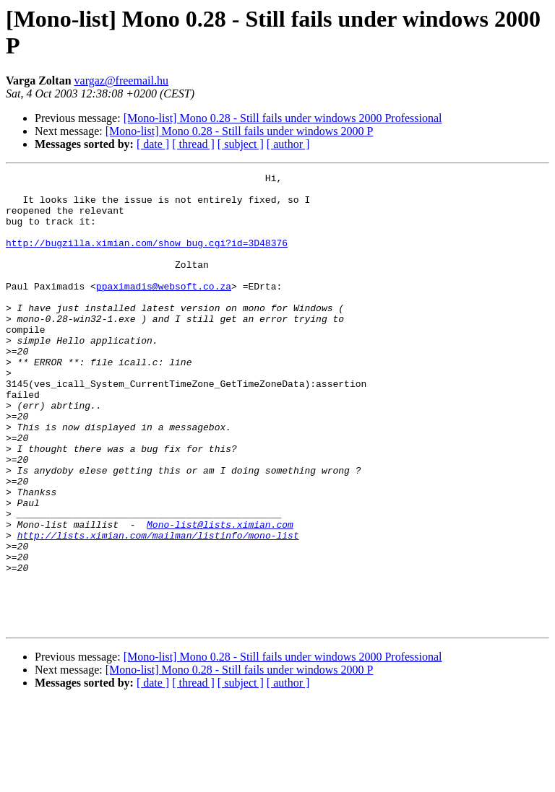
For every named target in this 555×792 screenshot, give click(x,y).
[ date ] (153, 144)
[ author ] (288, 144)
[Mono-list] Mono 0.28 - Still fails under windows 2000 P (240, 131)
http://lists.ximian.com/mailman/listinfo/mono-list (158, 608)
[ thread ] (193, 144)
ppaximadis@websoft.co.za (163, 309)
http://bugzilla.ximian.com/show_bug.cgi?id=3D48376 (147, 257)
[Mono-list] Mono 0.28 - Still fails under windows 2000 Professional (283, 118)
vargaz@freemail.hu (121, 80)
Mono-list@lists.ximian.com (220, 595)
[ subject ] (241, 144)
